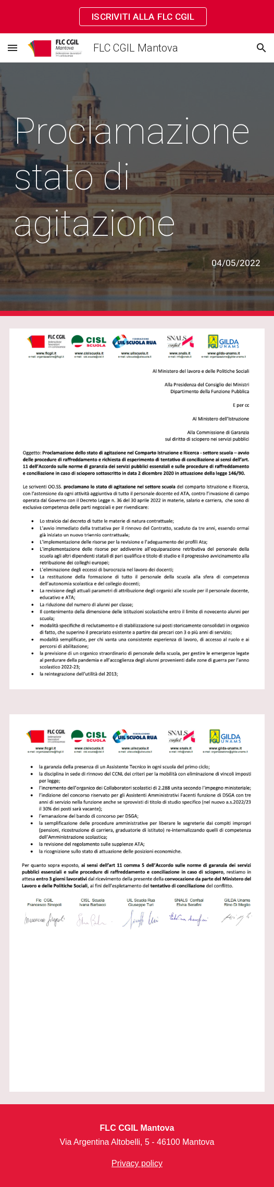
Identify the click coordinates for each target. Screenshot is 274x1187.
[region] (137, 16)
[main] (137, 189)
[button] (12, 47)
